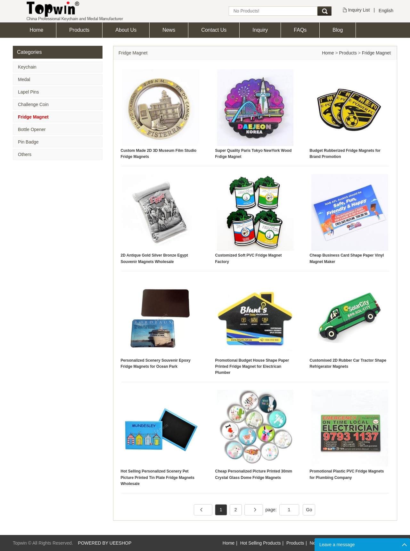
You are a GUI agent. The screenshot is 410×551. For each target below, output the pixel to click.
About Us (125, 30)
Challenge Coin (33, 104)
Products (79, 30)
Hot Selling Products (260, 543)
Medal (24, 79)
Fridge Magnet (33, 116)
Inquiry (260, 30)
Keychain (27, 67)
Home (37, 30)
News (168, 30)
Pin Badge (28, 141)
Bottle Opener (31, 129)
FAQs (300, 30)
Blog (337, 30)
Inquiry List (359, 9)
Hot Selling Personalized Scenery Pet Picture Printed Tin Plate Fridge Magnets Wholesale (158, 477)
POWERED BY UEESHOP (104, 543)
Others (24, 154)
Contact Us (213, 30)
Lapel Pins (28, 92)
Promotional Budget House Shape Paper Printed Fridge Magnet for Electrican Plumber (252, 366)
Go (309, 509)
